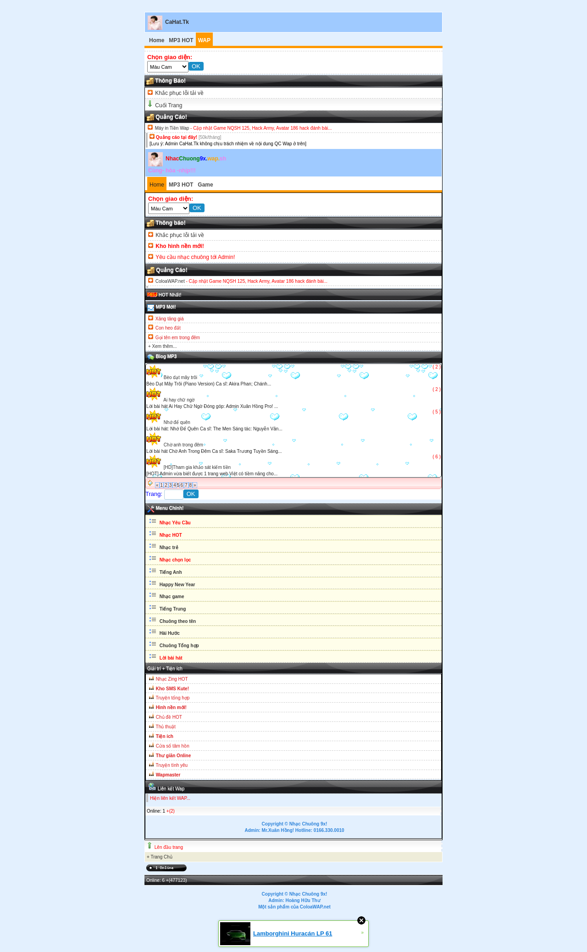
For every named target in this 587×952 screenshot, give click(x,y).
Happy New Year (176, 584)
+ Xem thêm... (162, 346)
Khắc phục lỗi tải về (179, 93)
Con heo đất (168, 327)
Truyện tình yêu (172, 765)
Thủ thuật (166, 726)
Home (156, 40)
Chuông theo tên (177, 621)
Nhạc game (171, 596)
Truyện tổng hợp (173, 697)
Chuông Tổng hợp (179, 645)
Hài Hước (169, 633)
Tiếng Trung (172, 608)
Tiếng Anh (170, 572)
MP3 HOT (181, 40)
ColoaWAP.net (170, 281)
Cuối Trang (168, 105)
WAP (204, 40)
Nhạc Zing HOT (172, 679)
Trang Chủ (161, 856)
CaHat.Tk (177, 22)
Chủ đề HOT (169, 717)
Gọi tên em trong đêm (177, 337)
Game (205, 185)
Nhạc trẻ (168, 547)
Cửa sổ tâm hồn (172, 745)
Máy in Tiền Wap (172, 128)
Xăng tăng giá (169, 318)
